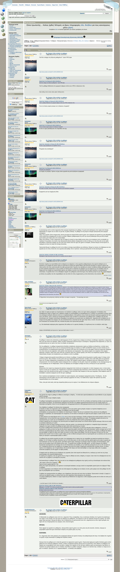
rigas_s (10, 149)
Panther (12, 77)
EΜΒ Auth (12, 69)
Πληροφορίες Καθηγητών (12, 50)
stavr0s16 (11, 225)
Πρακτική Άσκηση (14, 41)
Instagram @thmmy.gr (16, 52)
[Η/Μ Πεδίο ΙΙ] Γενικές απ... (13, 126)
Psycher (10, 217)
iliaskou (10, 222)
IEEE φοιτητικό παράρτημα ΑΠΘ (13, 72)
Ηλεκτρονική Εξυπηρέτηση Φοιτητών (14, 43)
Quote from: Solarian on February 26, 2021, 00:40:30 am (51, 101)
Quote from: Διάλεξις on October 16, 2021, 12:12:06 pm (51, 254)
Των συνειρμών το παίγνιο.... (14, 113)
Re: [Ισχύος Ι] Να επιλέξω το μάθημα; (56, 53)
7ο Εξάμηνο (53, 40)
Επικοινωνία (13, 30)
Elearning (12, 37)
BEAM (11, 63)
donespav (27, 335)
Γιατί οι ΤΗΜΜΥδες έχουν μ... (14, 187)
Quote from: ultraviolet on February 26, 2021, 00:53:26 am (52, 144)
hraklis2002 (11, 226)
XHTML (65, 569)
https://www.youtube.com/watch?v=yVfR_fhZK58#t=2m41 (51, 71)
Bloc (62, 569)
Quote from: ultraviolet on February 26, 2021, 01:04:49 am (52, 186)
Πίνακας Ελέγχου (13, 81)
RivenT (10, 171)
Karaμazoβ (11, 188)
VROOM (12, 76)
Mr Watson (76, 40)
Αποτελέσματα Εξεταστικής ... (14, 109)
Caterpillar (28, 390)
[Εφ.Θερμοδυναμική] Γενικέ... (14, 178)
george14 (11, 158)
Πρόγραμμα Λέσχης (15, 39)
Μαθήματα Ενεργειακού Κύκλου (42, 40)
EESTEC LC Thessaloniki (12, 67)
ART (11, 60)
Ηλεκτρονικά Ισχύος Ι (62, 40)
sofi (10, 127)
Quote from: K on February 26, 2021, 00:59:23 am (50, 168)
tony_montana (29, 281)
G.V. (10, 175)
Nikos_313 (11, 140)
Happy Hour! (55, 4)
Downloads (15, 4)
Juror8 (10, 110)
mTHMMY (12, 53)
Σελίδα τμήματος (14, 34)
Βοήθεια (88, 25)
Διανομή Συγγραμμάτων (16, 45)
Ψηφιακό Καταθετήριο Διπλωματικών (14, 47)
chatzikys (86, 40)
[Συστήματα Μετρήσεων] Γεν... (14, 148)
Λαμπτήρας (11, 193)
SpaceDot (12, 74)
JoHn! (10, 224)
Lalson (10, 132)
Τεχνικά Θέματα (41, 4)
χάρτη (70, 28)
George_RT (11, 219)
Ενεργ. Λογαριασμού (15, 28)
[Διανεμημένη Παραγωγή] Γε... (14, 157)
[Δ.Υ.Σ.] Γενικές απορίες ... (13, 144)
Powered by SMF (51, 568)
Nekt (10, 145)
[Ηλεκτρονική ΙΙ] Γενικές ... (13, 161)
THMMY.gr (26, 40)
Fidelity (27, 225)
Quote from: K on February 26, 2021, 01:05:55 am (50, 211)
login (23, 12)
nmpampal (11, 123)
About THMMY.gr (63, 4)
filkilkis (10, 221)
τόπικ (63, 416)
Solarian (27, 77)
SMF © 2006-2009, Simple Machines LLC (63, 568)
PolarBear (11, 136)
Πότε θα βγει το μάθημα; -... (13, 122)
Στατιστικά (11, 196)
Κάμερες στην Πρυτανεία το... (14, 170)
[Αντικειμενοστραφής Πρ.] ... (13, 131)
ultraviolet (28, 121)
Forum (11, 26)
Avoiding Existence (13, 218)
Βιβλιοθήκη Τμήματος (15, 35)
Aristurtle (12, 59)
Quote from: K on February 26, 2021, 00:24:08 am (50, 81)
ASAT (11, 62)
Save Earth (28, 307)
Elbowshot (11, 220)
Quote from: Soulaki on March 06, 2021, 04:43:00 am (50, 285)
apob (10, 223)
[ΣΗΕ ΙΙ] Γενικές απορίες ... (13, 192)
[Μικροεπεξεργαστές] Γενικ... (14, 174)
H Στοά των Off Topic (12, 183)
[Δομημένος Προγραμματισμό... (14, 135)
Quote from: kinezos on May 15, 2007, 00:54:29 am (50, 485)
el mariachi (11, 119)
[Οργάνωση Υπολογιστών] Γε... (14, 165)
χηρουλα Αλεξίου (13, 114)
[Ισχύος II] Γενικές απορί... (13, 139)
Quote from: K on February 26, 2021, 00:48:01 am (50, 125)
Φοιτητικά (33, 4)
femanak (11, 180)
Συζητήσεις (48, 4)
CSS (69, 569)
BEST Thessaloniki (15, 65)
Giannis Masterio (12, 227)
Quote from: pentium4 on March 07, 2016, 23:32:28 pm (51, 488)
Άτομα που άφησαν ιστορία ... (14, 118)
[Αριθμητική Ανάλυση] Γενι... (13, 152)
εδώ (82, 25)
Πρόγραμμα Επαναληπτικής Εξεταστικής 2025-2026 (68, 37)
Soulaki (27, 259)
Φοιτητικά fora (13, 38)
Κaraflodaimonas (30, 509)
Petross (11, 153)
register (29, 12)
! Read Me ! (21, 4)
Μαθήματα (27, 4)
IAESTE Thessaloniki (15, 70)
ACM (11, 58)
